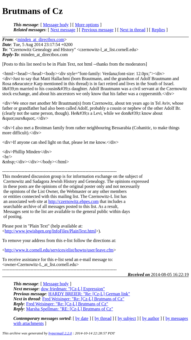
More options (87, 24)
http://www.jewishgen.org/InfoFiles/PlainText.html (50, 231)
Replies (158, 29)
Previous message (97, 29)
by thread (103, 318)
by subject (127, 318)
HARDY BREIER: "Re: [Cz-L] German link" (89, 293)
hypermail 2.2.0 (60, 333)
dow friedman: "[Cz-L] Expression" (73, 288)
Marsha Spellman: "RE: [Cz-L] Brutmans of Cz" (69, 309)
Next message (62, 29)
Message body (56, 24)
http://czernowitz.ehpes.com (73, 201)
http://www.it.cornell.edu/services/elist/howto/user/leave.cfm (59, 250)
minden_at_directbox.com (41, 39)
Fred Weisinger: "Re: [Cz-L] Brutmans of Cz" (83, 298)
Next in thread (133, 29)
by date (81, 318)
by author (150, 318)
